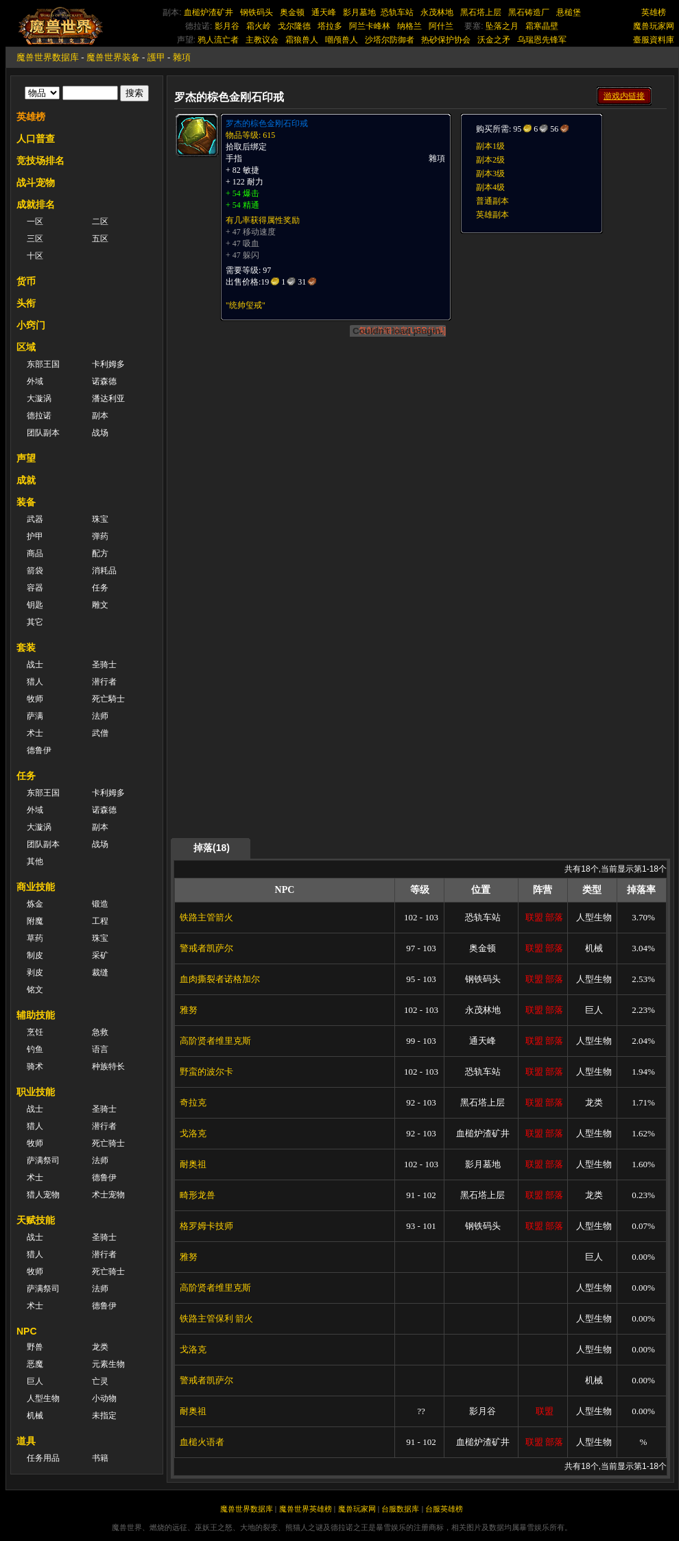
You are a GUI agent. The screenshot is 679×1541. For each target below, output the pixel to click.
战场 (100, 433)
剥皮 (35, 972)
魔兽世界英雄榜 (305, 1509)
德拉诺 (39, 415)
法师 (100, 716)
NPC (26, 1331)
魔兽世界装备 (113, 57)
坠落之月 (502, 26)
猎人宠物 (43, 1194)
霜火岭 (258, 26)
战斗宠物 (35, 182)
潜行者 (104, 681)
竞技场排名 (40, 160)
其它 (35, 622)
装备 (26, 502)
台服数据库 (400, 1509)
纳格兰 (409, 26)
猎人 (35, 681)
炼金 (35, 904)
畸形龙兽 (197, 1195)
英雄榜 (653, 12)
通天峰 (323, 12)
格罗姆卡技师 (206, 1226)
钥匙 (35, 605)
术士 (35, 733)
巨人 (35, 1381)
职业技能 (35, 1091)
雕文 (100, 605)
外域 (35, 381)
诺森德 (104, 381)
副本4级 (490, 187)
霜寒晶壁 (541, 26)
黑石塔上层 (480, 12)
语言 (100, 1049)
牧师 (35, 699)
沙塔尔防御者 (389, 40)
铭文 (35, 989)
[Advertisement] (534, 440)
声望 (26, 458)
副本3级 (490, 173)
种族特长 (108, 1066)
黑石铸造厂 (528, 12)
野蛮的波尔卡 (206, 1071)
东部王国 (43, 364)
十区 (35, 256)
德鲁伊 (39, 750)
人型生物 (43, 1398)
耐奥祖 (193, 1164)
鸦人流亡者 (218, 40)
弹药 (100, 536)
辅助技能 (35, 1015)
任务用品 (43, 1458)
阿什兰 (441, 26)
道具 (26, 1440)
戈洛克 (193, 1133)
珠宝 (100, 519)
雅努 (189, 1010)
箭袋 (35, 570)
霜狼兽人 (301, 40)
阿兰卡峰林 (369, 26)
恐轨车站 (397, 12)
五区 (100, 238)
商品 (35, 553)
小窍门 (30, 325)
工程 (100, 921)
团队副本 (43, 433)
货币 (26, 281)
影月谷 (227, 26)
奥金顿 (292, 12)
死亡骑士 (108, 1143)
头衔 (26, 303)
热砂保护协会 (445, 40)
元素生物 (108, 1364)
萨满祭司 (43, 1160)
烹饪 (35, 1032)
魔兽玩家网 (653, 26)
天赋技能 (35, 1220)
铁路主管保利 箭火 (216, 1318)
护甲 (35, 536)
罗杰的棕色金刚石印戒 (267, 123)
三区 (35, 238)
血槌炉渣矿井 (208, 12)
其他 (35, 861)
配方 (100, 553)
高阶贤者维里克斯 (215, 1041)
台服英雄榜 (444, 1509)
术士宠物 (108, 1194)
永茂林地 (436, 12)
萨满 (35, 716)
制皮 (35, 955)
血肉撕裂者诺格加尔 (220, 979)
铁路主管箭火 (206, 917)
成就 (26, 480)
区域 (26, 347)
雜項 (182, 57)
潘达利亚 (108, 398)
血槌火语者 (202, 1442)
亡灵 (100, 1381)
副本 (100, 415)
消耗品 (104, 570)
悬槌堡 (568, 12)
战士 (35, 664)
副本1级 (490, 146)
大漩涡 (39, 398)
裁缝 (100, 972)
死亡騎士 (108, 699)
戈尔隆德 (294, 26)
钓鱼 (35, 1049)
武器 (35, 519)
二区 (100, 221)
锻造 (100, 904)
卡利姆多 (108, 364)
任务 (100, 588)
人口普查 (35, 138)
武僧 (100, 733)
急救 (100, 1032)
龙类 (100, 1347)
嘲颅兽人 (341, 40)
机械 (35, 1415)
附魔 (35, 921)
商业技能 (35, 886)
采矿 (100, 955)
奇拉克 (193, 1102)
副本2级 (490, 160)
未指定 (104, 1415)
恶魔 (35, 1364)
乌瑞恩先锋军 (542, 40)
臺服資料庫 (653, 40)
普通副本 (492, 201)
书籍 (100, 1458)
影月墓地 (359, 12)
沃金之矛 (493, 40)
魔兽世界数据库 (47, 57)
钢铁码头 (256, 12)
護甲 (156, 57)
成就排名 (35, 204)
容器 (35, 588)
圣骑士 (104, 664)
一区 (35, 221)
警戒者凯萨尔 (206, 948)
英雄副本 (492, 214)
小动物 (104, 1398)
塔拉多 (330, 26)
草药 (35, 938)
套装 (26, 647)
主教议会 (262, 40)
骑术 (35, 1066)
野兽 (35, 1347)
